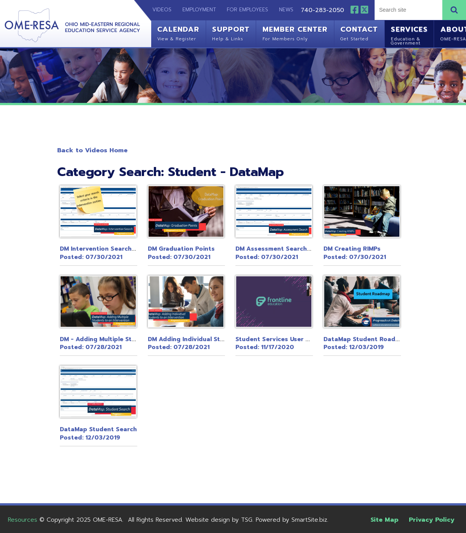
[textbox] (407, 10)
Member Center (295, 32)
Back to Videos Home (92, 150)
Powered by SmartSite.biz (291, 519)
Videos (158, 10)
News (286, 10)
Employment (199, 10)
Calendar (178, 32)
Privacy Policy (431, 519)
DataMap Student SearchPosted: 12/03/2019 (98, 433)
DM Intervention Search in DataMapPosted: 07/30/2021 (114, 253)
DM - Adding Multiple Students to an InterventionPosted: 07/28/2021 (136, 343)
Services (409, 34)
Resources (22, 519)
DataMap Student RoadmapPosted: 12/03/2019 (365, 343)
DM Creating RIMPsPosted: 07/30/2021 (354, 253)
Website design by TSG (218, 519)
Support (230, 32)
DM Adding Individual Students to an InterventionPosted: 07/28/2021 (224, 343)
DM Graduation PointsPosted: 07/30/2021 (181, 253)
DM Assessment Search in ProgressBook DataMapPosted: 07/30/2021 (312, 253)
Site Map (384, 519)
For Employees (247, 10)
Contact (359, 32)
